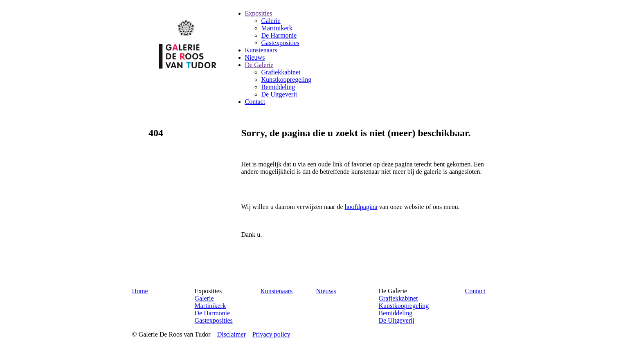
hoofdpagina (361, 206)
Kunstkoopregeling (403, 305)
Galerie (204, 298)
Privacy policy (271, 334)
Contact (475, 290)
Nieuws (326, 290)
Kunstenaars (276, 290)
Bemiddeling (395, 313)
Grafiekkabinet (398, 298)
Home (140, 290)
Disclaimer (231, 334)
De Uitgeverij (396, 320)
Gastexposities (214, 320)
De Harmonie (212, 313)
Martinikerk (210, 305)
